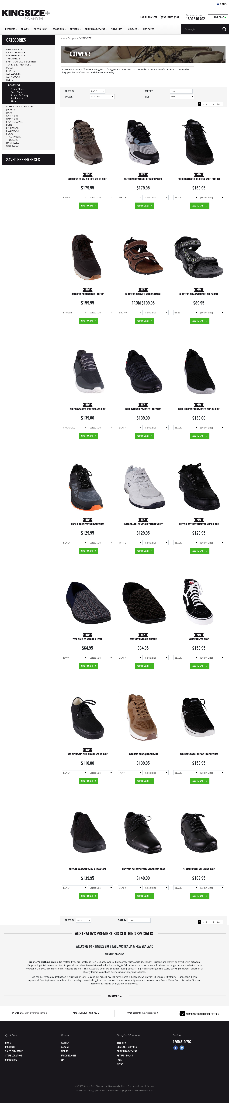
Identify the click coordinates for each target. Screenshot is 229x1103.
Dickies (65, 1051)
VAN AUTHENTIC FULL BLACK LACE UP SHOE (88, 754)
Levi (63, 1060)
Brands (25, 29)
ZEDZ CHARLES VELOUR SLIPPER (87, 639)
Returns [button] (75, 29)
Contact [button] (133, 29)
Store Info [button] (59, 29)
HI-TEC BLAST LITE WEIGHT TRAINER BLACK (199, 524)
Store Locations (13, 1055)
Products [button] (11, 29)
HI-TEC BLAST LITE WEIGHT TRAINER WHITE (143, 524)
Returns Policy (125, 1055)
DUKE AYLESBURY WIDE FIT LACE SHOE (143, 409)
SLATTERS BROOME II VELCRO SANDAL (143, 294)
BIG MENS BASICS (15, 55)
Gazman (65, 1047)
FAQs (119, 1060)
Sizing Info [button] (118, 29)
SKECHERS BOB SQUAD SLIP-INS (143, 754)
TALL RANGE (13, 58)
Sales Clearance (14, 1051)
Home (63, 38)
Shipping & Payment (127, 1051)
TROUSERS (12, 139)
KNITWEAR (12, 115)
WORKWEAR (12, 145)
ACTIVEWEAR (13, 76)
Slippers (14, 101)
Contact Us (11, 1060)
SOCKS (9, 133)
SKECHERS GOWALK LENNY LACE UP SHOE (199, 754)
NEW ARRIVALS (14, 49)
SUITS (9, 124)
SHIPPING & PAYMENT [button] (96, 29)
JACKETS (10, 109)
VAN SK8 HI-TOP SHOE (199, 639)
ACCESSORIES (13, 73)
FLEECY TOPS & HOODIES (20, 106)
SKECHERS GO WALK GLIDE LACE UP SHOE (87, 179)
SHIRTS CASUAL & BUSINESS (21, 61)
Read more (115, 996)
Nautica (65, 1043)
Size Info (121, 1043)
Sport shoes (16, 98)
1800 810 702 (195, 19)
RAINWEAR (12, 118)
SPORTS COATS (14, 121)
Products (10, 1047)
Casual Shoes (17, 89)
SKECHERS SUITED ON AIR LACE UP (88, 294)
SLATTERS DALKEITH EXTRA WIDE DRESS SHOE (143, 869)
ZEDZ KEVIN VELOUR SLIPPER (143, 639)
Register (152, 17)
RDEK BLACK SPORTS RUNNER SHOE (87, 524)
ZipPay (120, 1064)
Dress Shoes (17, 92)
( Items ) (172, 17)
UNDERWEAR (13, 142)
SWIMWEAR (12, 127)
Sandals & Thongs (19, 95)
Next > (219, 104)
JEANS (9, 112)
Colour (102, 96)
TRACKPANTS (13, 136)
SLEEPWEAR (12, 130)
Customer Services (127, 1047)
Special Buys (41, 29)
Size (182, 96)
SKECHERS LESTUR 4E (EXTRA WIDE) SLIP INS (199, 179)
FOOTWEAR (14, 85)
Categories (73, 38)
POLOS (10, 67)
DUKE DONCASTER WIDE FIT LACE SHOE (87, 409)
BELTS (9, 79)
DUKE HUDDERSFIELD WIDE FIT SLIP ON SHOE (198, 409)
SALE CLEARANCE (15, 52)
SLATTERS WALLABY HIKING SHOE (199, 869)
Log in (143, 17)
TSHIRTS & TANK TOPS (18, 64)
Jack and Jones (68, 1055)
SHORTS (10, 70)
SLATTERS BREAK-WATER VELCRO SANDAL (198, 294)
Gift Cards (148, 29)
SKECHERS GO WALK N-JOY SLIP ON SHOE (87, 869)
